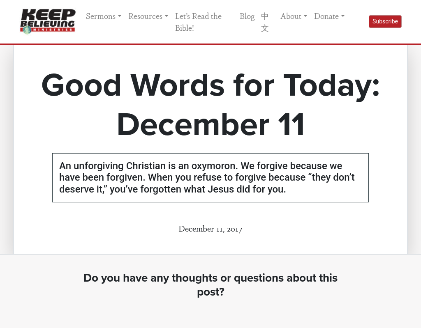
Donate (326, 15)
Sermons (101, 15)
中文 (265, 21)
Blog (247, 15)
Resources (145, 15)
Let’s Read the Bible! (198, 21)
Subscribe (385, 21)
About (290, 15)
